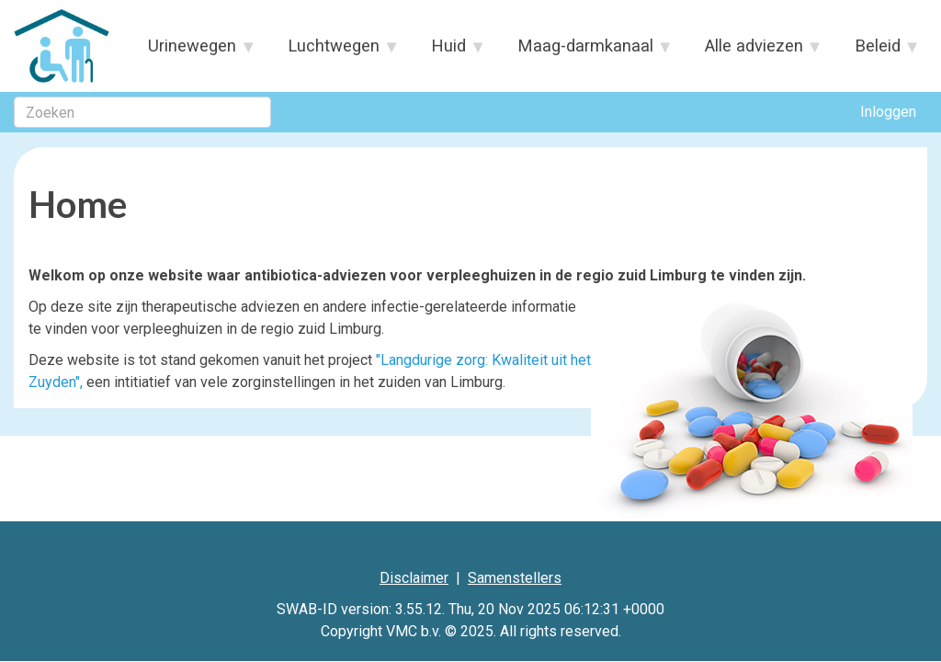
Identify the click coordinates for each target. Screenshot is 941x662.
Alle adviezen (754, 51)
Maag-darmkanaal (586, 51)
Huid (449, 51)
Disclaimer (414, 578)
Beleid (877, 51)
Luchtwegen (334, 51)
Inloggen (888, 111)
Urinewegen (193, 51)
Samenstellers (514, 578)
